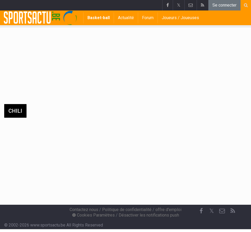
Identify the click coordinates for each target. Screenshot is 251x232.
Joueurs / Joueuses (180, 17)
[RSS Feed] (232, 211)
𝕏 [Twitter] (211, 211)
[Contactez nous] (222, 211)
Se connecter (224, 5)
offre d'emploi (168, 209)
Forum (148, 17)
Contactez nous (84, 209)
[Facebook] (201, 211)
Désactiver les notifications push (149, 215)
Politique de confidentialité (126, 209)
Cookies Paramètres (93, 215)
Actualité (126, 17)
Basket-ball (98, 17)
